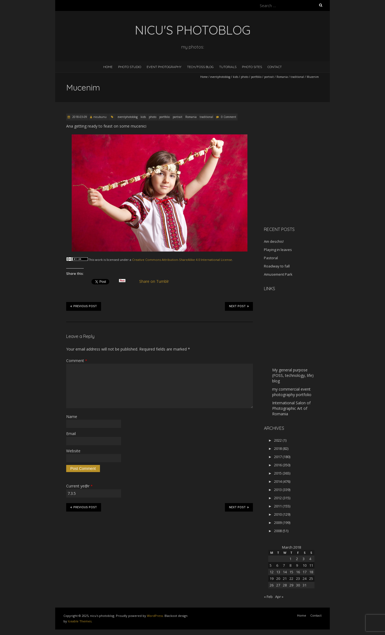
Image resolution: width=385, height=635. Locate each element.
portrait (269, 77)
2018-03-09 (79, 117)
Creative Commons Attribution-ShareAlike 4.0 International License (182, 260)
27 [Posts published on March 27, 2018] (278, 585)
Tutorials (227, 67)
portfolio (256, 77)
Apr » (279, 596)
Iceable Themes (79, 621)
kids (235, 77)
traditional (297, 77)
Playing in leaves (278, 249)
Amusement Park (278, 274)
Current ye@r (79, 486)
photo (244, 77)
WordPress (155, 616)
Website (73, 450)
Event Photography (164, 67)
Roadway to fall (277, 266)
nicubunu (100, 117)
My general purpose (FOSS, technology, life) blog (293, 375)
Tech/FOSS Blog (200, 67)
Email (71, 433)
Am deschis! (274, 241)
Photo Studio (129, 67)
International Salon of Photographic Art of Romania (291, 408)
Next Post (239, 306)
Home (108, 67)
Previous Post (83, 306)
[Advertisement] (298, 183)
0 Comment (228, 117)
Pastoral (271, 257)
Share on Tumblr (156, 281)
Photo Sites (252, 67)
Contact (274, 67)
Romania (282, 77)
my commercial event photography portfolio (291, 391)
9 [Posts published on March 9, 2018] (297, 565)
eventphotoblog (220, 77)
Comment (76, 360)
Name (71, 416)
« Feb (268, 596)
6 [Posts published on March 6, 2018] (277, 565)
